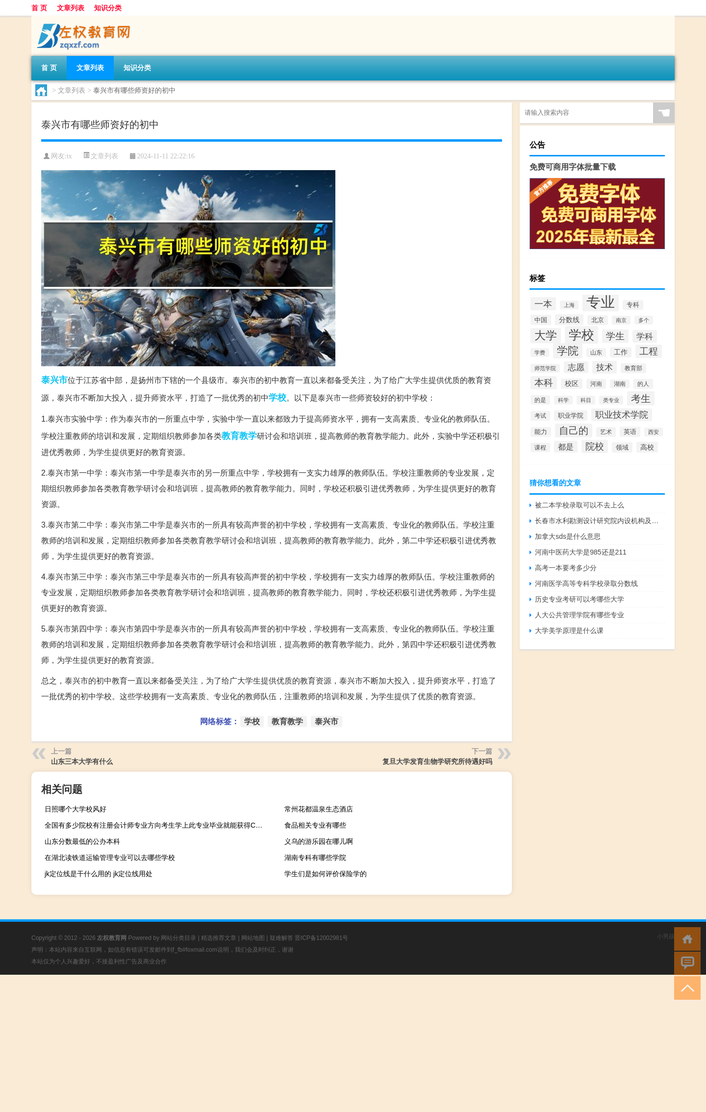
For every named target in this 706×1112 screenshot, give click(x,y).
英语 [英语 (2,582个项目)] (630, 431)
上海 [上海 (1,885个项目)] (569, 305)
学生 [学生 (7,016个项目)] (615, 336)
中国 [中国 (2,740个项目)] (540, 320)
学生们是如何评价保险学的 (325, 874)
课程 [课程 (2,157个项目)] (540, 447)
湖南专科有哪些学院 (315, 857)
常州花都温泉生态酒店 (318, 809)
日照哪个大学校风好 (75, 809)
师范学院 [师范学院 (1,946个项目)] (545, 368)
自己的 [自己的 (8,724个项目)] (573, 430)
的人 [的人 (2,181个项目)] (643, 383)
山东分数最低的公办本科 (82, 841)
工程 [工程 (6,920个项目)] (648, 351)
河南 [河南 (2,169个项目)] (596, 383)
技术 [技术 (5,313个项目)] (604, 367)
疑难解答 (281, 938)
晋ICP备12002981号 (321, 938)
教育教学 (239, 436)
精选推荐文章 (218, 938)
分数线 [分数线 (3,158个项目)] (569, 320)
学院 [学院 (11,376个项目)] (568, 351)
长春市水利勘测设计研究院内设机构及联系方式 (600, 521)
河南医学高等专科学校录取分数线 (586, 583)
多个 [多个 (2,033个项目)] (643, 320)
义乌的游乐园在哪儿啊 (318, 841)
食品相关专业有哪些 (315, 825)
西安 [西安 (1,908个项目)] (653, 432)
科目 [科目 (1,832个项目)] (585, 400)
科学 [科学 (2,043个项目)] (563, 400)
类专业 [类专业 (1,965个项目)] (611, 400)
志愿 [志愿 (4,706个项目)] (576, 367)
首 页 (39, 8)
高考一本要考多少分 (566, 568)
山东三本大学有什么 (82, 761)
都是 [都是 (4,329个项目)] (566, 446)
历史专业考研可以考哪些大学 (579, 599)
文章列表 (70, 8)
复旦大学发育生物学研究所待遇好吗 (437, 761)
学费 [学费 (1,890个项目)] (539, 352)
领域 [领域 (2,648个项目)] (622, 447)
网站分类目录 (178, 938)
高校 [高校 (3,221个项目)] (647, 447)
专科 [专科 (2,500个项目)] (633, 305)
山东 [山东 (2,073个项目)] (596, 352)
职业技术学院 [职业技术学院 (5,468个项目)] (621, 415)
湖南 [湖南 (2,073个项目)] (620, 384)
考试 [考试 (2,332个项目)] (540, 415)
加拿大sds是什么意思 (568, 536)
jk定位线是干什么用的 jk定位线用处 (98, 874)
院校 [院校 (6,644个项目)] (594, 446)
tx (69, 156)
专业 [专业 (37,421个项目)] (600, 302)
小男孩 (666, 936)
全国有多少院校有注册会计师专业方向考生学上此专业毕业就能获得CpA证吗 (157, 825)
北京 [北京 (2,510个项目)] (597, 320)
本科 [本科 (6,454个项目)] (543, 383)
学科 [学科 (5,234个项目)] (644, 336)
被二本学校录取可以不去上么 (579, 505)
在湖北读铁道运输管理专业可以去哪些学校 (110, 857)
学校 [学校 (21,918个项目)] (581, 335)
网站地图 (253, 938)
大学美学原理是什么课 (569, 630)
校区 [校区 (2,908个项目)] (572, 383)
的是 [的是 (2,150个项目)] (540, 400)
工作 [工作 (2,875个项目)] (621, 352)
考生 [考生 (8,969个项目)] (641, 398)
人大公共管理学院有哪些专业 (579, 615)
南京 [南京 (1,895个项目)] (621, 320)
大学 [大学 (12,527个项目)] (545, 335)
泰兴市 (54, 380)
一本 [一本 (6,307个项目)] (543, 304)
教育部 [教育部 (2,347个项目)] (633, 368)
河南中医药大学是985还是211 (581, 552)
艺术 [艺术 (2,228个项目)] (606, 432)
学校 (277, 398)
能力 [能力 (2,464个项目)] (540, 432)
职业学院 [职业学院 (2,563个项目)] (570, 415)
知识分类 (108, 8)
